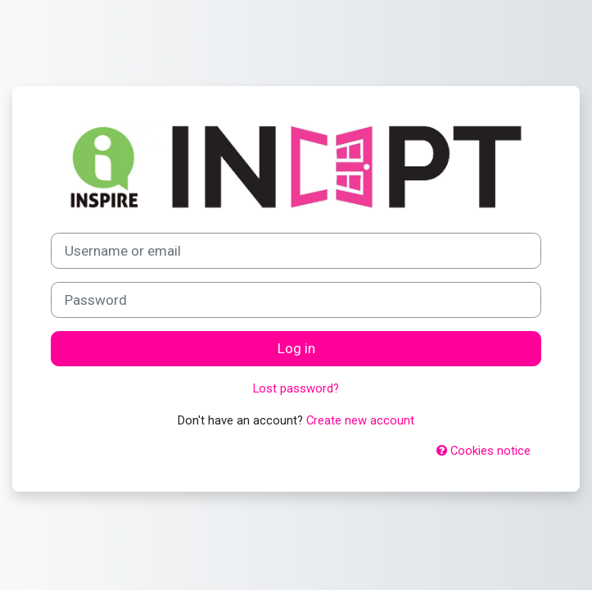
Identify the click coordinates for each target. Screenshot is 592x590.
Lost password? (296, 388)
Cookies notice (483, 450)
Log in (296, 348)
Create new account (360, 420)
